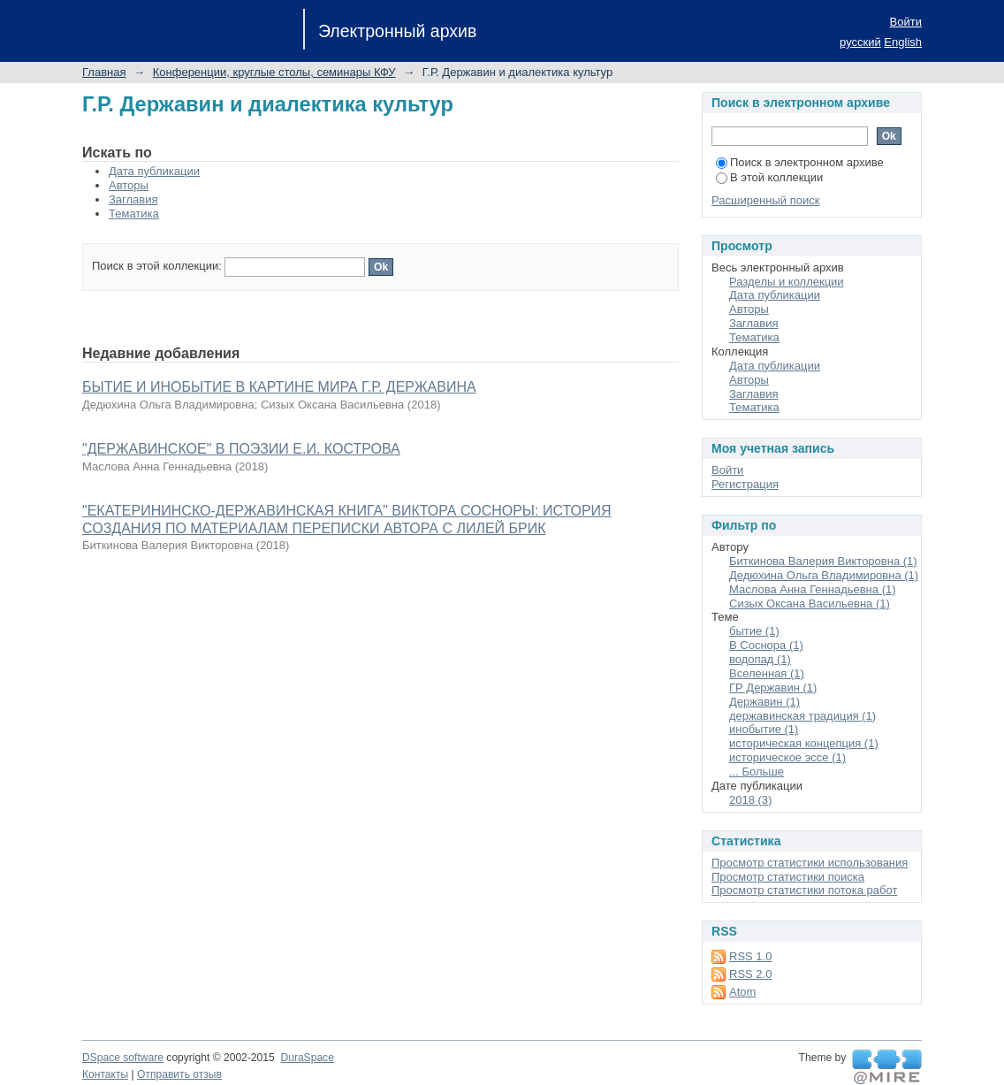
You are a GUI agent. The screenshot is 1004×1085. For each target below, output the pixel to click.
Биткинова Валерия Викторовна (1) (823, 561)
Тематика (134, 213)
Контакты (105, 1074)
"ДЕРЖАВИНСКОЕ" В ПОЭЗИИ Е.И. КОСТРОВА (241, 448)
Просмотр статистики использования (809, 862)
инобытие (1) (763, 729)
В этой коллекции (769, 177)
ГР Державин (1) (773, 687)
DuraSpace (306, 1057)
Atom (742, 991)
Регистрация (745, 484)
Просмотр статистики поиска (787, 876)
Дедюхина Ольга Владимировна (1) (823, 575)
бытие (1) (754, 631)
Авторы (128, 185)
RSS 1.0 (750, 956)
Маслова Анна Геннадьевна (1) (812, 589)
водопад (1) (760, 659)
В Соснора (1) (766, 645)
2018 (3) (750, 799)
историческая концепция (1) (803, 743)
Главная (104, 72)
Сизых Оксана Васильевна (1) (809, 603)
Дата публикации (154, 171)
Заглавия (133, 199)
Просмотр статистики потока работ (804, 890)
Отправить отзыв (179, 1074)
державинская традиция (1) (802, 715)
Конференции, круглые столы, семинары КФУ (274, 72)
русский (860, 42)
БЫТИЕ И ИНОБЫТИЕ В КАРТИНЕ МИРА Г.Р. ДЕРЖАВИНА (279, 386)
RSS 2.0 (750, 974)
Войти (906, 21)
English (903, 42)
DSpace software (123, 1057)
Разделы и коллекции (786, 281)
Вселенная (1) (766, 673)
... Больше (756, 771)
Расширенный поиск (765, 200)
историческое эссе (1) (787, 757)
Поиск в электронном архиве (800, 162)
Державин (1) (764, 701)
